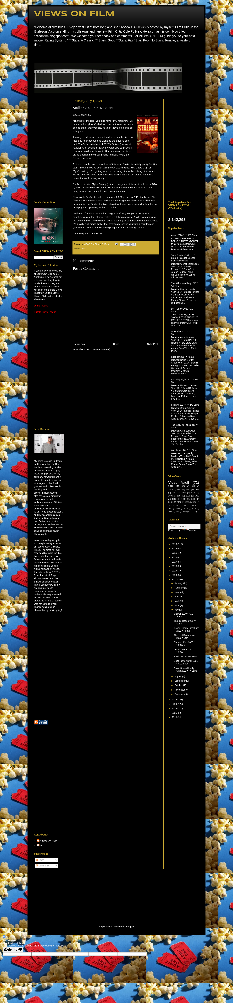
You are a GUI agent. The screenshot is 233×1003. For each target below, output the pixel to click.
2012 (170, 486)
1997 (183, 499)
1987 (179, 496)
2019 (175, 570)
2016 (175, 557)
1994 (186, 509)
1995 (174, 499)
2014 (175, 548)
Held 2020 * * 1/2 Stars (185, 656)
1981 (179, 489)
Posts (40, 860)
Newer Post (79, 344)
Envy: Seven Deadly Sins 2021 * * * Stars (185, 669)
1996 (194, 509)
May (176, 601)
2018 (175, 566)
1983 (170, 509)
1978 (183, 493)
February (179, 587)
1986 (170, 496)
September (180, 681)
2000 (170, 512)
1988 (188, 496)
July (176, 610)
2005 (178, 512)
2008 (185, 512)
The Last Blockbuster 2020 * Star (184, 636)
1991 (188, 489)
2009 (192, 512)
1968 (187, 502)
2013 (175, 544)
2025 (175, 713)
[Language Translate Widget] (184, 526)
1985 (178, 509)
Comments (43, 865)
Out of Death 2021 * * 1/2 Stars (184, 650)
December (179, 694)
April (177, 596)
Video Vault (178, 482)
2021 (83, 249)
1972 (194, 502)
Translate (189, 530)
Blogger (130, 926)
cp (41, 845)
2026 (175, 717)
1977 (178, 505)
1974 (170, 489)
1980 (186, 505)
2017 (175, 561)
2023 (175, 704)
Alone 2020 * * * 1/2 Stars (184, 235)
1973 (170, 505)
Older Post (152, 344)
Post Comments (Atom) (98, 349)
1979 (193, 493)
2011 (192, 486)
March (177, 592)
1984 (182, 486)
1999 (196, 489)
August (178, 676)
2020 (175, 575)
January (178, 583)
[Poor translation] (18, 949)
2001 (170, 502)
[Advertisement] (48, 147)
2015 (175, 553)
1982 (194, 505)
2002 (174, 493)
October (178, 685)
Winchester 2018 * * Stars (184, 450)
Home (35, 54)
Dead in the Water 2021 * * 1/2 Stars (186, 662)
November (179, 689)
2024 (175, 708)
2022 (175, 699)
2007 (179, 502)
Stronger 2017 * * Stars (182, 357)
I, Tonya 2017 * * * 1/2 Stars (185, 405)
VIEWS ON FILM (74, 14)
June (177, 605)
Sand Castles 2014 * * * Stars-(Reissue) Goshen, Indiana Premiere (183, 258)
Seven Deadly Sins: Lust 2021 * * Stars (186, 629)
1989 (196, 496)
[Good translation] (8, 949)
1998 (193, 499)
